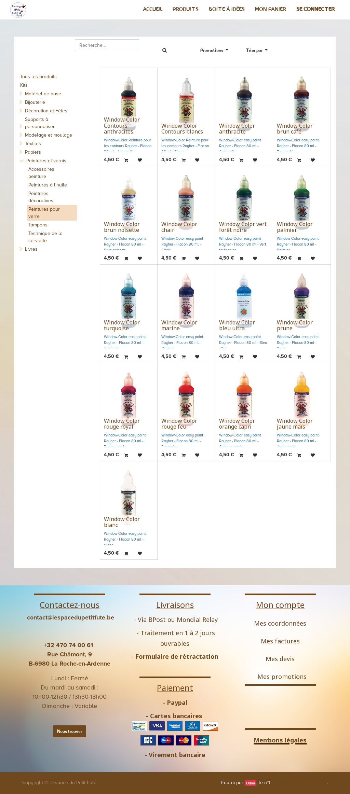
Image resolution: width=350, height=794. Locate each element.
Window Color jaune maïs (295, 424)
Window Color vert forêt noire (243, 227)
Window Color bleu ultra (237, 325)
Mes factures (280, 641)
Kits (24, 85)
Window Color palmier (295, 227)
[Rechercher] (164, 50)
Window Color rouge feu (179, 424)
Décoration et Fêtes (46, 111)
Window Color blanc (122, 522)
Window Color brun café (295, 129)
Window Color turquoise (122, 325)
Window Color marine (179, 325)
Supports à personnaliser (40, 122)
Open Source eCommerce (299, 782)
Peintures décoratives (40, 197)
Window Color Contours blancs (182, 129)
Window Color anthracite (237, 129)
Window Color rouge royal (122, 424)
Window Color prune (295, 325)
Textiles (33, 144)
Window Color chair (179, 227)
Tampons (38, 225)
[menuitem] (152, 9)
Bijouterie (35, 102)
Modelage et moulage (48, 135)
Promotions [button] (212, 50)
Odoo (250, 783)
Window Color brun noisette (122, 227)
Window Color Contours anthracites (122, 125)
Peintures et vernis (46, 161)
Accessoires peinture (41, 172)
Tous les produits (38, 77)
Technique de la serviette (45, 237)
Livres (31, 249)
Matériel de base (43, 94)
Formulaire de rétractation (176, 656)
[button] (257, 50)
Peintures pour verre (44, 212)
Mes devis (280, 659)
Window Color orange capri (237, 424)
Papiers (33, 152)
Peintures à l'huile (47, 185)
